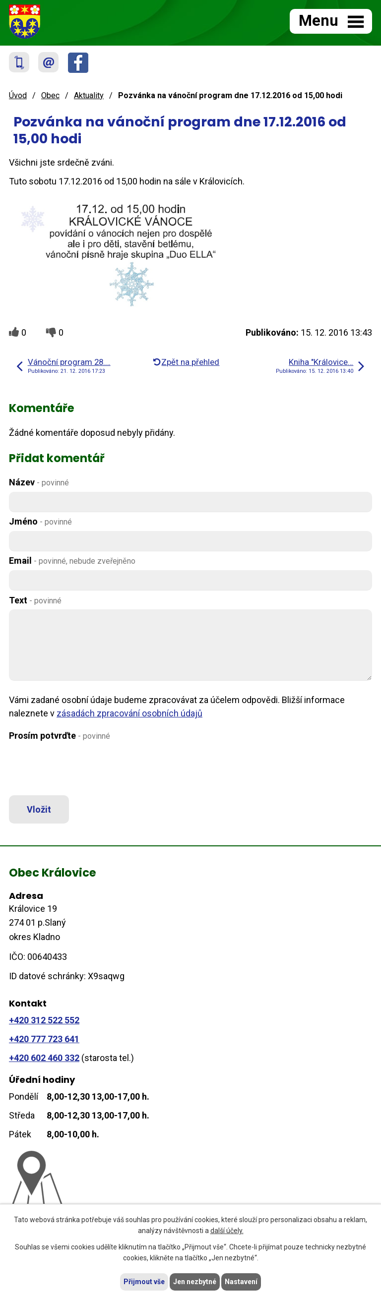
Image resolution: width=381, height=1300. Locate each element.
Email (72, 560)
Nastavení (241, 1282)
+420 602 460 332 (44, 1058)
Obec (50, 95)
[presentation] (82, 769)
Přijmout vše (144, 1282)
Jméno (40, 521)
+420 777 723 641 (44, 1039)
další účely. (227, 1231)
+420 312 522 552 (44, 1020)
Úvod (18, 95)
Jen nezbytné (194, 1282)
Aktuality (89, 95)
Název (39, 482)
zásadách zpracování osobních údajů (129, 713)
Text (35, 600)
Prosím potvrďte (59, 735)
